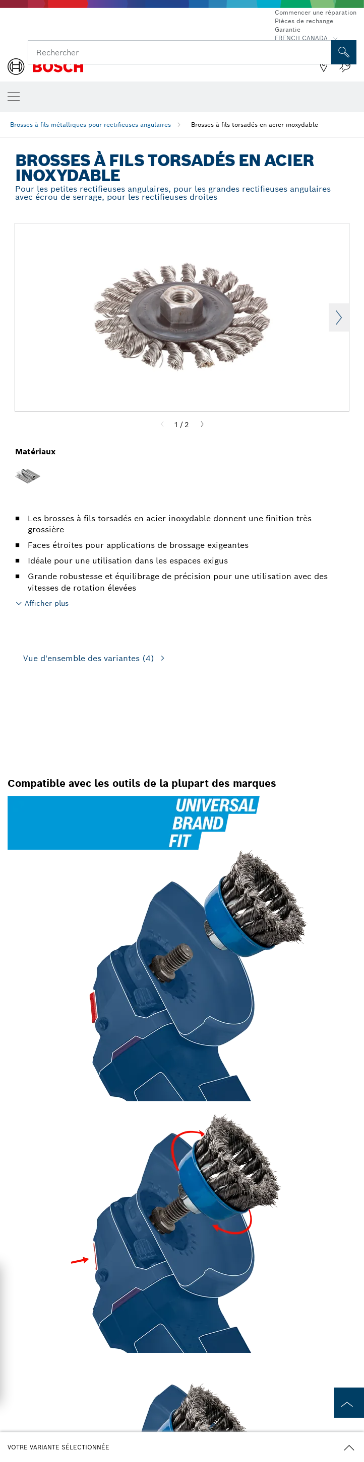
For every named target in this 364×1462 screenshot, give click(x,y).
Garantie (287, 29)
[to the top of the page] (349, 1403)
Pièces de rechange (304, 21)
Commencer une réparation (315, 12)
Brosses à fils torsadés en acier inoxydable (254, 124)
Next (339, 317)
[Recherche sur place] (343, 52)
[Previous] (162, 424)
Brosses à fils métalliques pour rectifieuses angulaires (90, 124)
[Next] (202, 424)
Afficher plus (47, 603)
